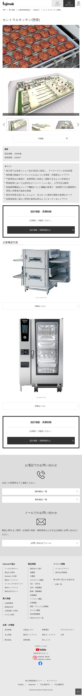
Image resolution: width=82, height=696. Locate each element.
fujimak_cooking (44, 659)
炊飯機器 (33, 595)
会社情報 (8, 630)
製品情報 (32, 564)
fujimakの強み (9, 564)
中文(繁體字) (59, 684)
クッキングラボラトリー (14, 584)
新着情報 (26, 640)
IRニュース (46, 640)
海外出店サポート (11, 591)
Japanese (31, 684)
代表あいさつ (28, 630)
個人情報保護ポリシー (33, 681)
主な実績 (8, 635)
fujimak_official (43, 657)
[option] (41, 94)
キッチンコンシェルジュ (64, 579)
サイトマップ (52, 681)
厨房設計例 (9, 607)
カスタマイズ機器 (36, 580)
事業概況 (45, 630)
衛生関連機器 (35, 614)
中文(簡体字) (45, 684)
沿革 (62, 635)
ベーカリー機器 (36, 599)
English (21, 684)
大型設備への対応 (11, 611)
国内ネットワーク (11, 580)
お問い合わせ (69, 5)
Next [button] (78, 124)
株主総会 (8, 640)
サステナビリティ (67, 630)
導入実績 (6, 598)
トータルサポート (11, 569)
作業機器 (33, 603)
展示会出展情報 (61, 572)
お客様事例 (9, 603)
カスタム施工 (10, 614)
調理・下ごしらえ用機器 (39, 606)
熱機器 (32, 572)
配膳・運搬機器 (36, 591)
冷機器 (32, 576)
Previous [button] (4, 124)
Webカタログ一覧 (37, 618)
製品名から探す (36, 569)
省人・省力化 (35, 584)
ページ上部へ (78, 692)
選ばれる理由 (10, 572)
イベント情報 (59, 564)
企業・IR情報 (8, 625)
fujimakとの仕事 (11, 576)
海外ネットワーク (11, 588)
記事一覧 (58, 584)
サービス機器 (35, 610)
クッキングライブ (62, 569)
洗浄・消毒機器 (36, 588)
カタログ (57, 5)
